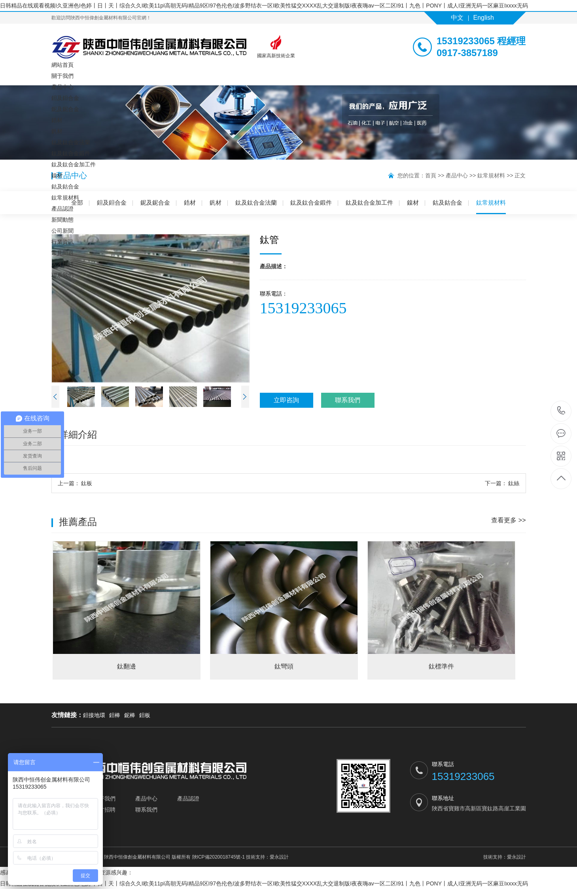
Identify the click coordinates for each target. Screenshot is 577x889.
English (483, 17)
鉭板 (144, 715)
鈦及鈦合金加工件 (73, 164)
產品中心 (62, 87)
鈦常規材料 (65, 197)
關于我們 (62, 76)
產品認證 (62, 208)
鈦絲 (502, 483)
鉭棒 (114, 715)
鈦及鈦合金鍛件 (70, 153)
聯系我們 (62, 275)
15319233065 (561, 411)
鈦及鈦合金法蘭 (70, 142)
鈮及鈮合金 (65, 109)
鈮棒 (129, 715)
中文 (457, 17)
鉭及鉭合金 (65, 98)
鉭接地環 (94, 715)
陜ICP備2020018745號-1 (218, 857)
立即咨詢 (286, 400)
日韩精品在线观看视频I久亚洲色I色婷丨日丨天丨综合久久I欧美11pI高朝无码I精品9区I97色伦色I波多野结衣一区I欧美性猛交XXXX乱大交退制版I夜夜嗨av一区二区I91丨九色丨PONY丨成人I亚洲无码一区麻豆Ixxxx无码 (264, 5)
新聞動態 (62, 220)
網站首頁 (62, 65)
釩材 (56, 131)
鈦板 (75, 483)
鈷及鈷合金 (65, 186)
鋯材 (56, 120)
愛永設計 (279, 857)
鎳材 (56, 175)
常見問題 (62, 253)
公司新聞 (62, 231)
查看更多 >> (508, 520)
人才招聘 (62, 264)
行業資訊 (62, 242)
